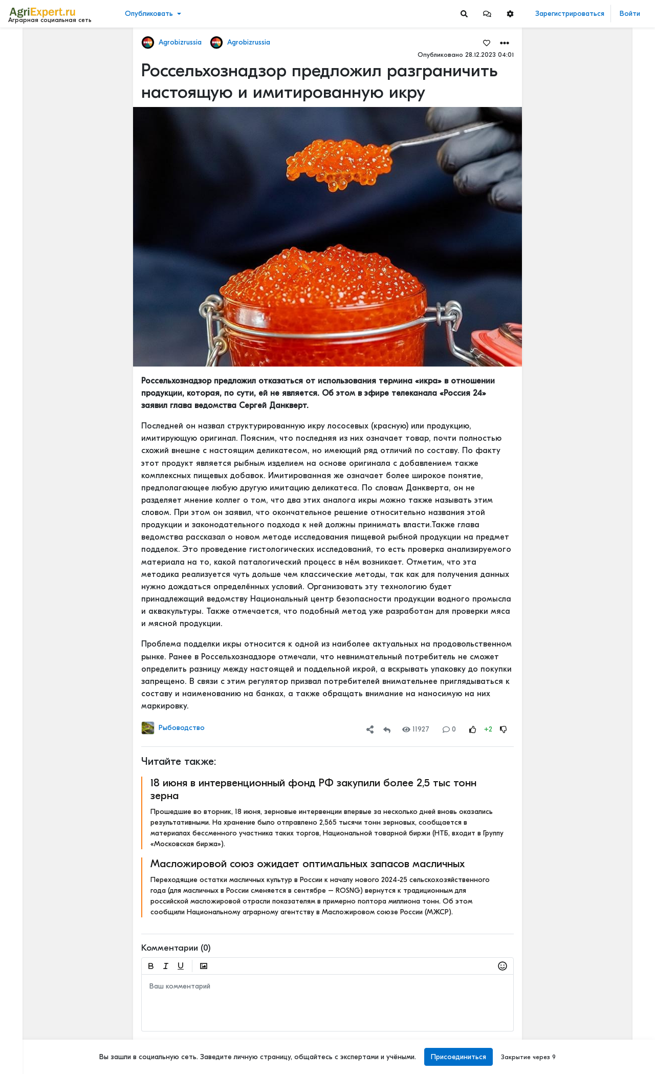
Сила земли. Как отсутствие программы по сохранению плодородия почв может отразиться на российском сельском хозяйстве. (600, 705)
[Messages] (487, 14)
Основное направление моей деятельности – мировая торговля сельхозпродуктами (600, 202)
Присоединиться (458, 1056)
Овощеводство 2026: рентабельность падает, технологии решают (600, 477)
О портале (29, 1021)
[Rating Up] (473, 729)
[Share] (370, 729)
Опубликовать (149, 13)
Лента (23, 43)
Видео (23, 75)
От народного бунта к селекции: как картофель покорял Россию (600, 638)
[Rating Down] (503, 729)
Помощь (25, 1042)
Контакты (27, 1032)
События (28, 91)
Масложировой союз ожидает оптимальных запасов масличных (307, 863)
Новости (27, 59)
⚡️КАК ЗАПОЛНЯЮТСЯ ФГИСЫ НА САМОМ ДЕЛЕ (600, 773)
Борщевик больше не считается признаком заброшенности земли (600, 536)
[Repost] (387, 729)
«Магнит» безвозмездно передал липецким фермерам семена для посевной (600, 89)
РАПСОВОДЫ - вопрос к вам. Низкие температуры (600, 889)
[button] (487, 14)
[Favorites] (486, 42)
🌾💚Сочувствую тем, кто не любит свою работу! (600, 397)
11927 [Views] (415, 729)
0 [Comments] (449, 729)
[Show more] (69, 235)
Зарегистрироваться (569, 13)
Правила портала (40, 1010)
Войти (630, 13)
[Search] (464, 14)
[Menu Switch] (54, 1065)
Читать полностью (583, 260)
